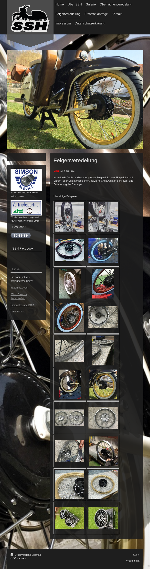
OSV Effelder (18, 311)
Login (136, 554)
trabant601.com (19, 287)
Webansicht (132, 560)
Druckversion (20, 554)
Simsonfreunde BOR (22, 305)
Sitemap (36, 554)
